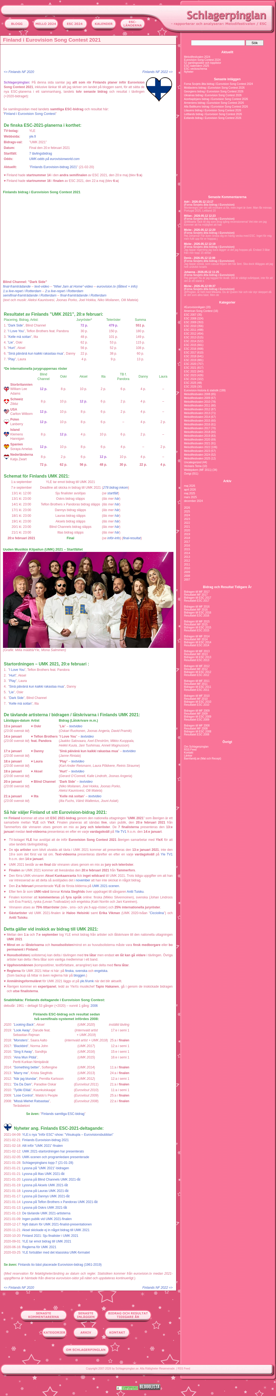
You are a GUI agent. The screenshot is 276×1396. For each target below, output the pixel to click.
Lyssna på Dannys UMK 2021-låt (46, 1196)
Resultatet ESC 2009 (196, 719)
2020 (187, 530)
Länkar (188, 755)
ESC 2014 (190, 341)
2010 (187, 568)
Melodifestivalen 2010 (197, 401)
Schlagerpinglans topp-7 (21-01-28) (47, 1163)
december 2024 (193, 500)
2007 (187, 579)
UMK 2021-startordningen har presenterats (53, 1151)
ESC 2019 (190, 360)
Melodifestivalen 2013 (197, 413)
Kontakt (188, 752)
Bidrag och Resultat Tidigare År (227, 587)
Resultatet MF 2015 (196, 624)
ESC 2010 (190, 326)
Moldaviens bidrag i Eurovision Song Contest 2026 (214, 87)
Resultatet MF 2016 (196, 609)
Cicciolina (157, 913)
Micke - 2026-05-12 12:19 (199, 243)
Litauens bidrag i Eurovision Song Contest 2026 (212, 110)
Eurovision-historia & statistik (201, 390)
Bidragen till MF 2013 (197, 651)
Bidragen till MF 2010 (197, 695)
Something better (26, 1067)
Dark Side (15, 325)
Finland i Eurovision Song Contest (29, 114)
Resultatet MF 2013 (196, 654)
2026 (187, 507)
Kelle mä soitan (19, 337)
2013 (187, 556)
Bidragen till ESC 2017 (197, 597)
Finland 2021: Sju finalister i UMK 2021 (50, 1236)
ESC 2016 (190, 348)
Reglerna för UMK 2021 (39, 1247)
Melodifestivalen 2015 (197, 420)
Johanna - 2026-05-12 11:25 (201, 272)
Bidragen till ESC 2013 (197, 657)
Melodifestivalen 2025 (197, 458)
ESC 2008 (190, 318)
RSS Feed (190, 749)
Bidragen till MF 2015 (197, 621)
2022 (187, 522)
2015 (187, 549)
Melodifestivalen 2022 (197, 447)
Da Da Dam (22, 1084)
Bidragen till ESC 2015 (197, 627)
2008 (187, 575)
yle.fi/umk (87, 981)
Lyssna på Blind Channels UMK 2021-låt (51, 1179)
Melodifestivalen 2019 (197, 435)
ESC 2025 (190, 382)
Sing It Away (23, 1052)
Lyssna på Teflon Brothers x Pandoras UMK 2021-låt (60, 1202)
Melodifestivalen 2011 (197, 405)
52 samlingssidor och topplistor (202, 62)
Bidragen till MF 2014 (197, 636)
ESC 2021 (190, 367)
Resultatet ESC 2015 (196, 630)
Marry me (21, 1073)
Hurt (11, 348)
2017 (187, 541)
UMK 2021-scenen (105, 886)
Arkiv (227, 481)
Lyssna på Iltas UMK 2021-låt (43, 1174)
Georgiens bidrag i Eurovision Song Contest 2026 (214, 91)
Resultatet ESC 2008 (196, 734)
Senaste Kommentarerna (227, 197)
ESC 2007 (190, 314)
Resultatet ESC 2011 (196, 689)
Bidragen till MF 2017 (197, 591)
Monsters (20, 1040)
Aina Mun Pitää (25, 1057)
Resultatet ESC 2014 (196, 645)
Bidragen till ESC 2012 (197, 672)
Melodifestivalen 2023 (197, 450)
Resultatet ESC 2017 (196, 600)
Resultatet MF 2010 (196, 698)
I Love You (16, 331)
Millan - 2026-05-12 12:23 (200, 215)
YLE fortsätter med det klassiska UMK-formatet (56, 1252)
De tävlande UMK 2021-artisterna (46, 1213)
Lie (10, 342)
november (83, 880)
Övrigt (187, 473)
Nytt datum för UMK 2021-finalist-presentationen (57, 1224)
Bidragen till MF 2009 (197, 710)
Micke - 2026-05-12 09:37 (199, 286)
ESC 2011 (190, 329)
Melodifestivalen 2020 (197, 439)
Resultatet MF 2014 (196, 639)
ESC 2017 (190, 352)
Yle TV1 (120, 832)
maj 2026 (189, 485)
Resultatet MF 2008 (196, 728)
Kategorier (227, 302)
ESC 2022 (190, 371)
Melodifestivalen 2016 (197, 424)
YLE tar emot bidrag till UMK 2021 (46, 1241)
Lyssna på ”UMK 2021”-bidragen (45, 1168)
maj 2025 (189, 493)
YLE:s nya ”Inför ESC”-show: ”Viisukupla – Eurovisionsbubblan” (67, 1135)
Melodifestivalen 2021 (197, 443)
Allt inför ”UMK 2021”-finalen (42, 1146)
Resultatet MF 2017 (196, 594)
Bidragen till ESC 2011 (197, 686)
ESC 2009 (190, 322)
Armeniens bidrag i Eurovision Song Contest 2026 (214, 102)
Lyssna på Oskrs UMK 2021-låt (44, 1208)
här (116, 499)
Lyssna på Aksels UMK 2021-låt (45, 1185)
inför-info (113, 538)
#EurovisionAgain (194, 307)
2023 (187, 519)
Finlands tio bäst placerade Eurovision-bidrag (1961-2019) (60, 1265)
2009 (187, 572)
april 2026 (190, 489)
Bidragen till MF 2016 (197, 606)
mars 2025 (190, 497)
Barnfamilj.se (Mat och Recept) (202, 758)
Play (11, 359)
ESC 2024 (190, 379)
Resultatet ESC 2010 (196, 704)
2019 (187, 534)
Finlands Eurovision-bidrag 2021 (53, 167)
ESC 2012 (190, 333)
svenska (81, 971)
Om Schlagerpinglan (196, 746)
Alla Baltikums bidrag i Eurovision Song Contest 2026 (216, 106)
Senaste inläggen (227, 79)
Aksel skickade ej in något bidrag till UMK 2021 (55, 1230)
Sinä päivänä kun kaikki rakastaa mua (35, 353)
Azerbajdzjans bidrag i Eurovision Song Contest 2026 (216, 99)
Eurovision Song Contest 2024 (202, 59)
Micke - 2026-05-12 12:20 (199, 229)
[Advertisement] (89, 58)
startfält (112, 493)
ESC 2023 (190, 375)
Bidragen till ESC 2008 (197, 731)
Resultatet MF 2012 (196, 669)
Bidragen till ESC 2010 (197, 701)
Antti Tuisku (135, 892)
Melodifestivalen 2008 (197, 394)
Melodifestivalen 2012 (197, 409)
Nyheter (188, 71)
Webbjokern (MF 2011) (198, 469)
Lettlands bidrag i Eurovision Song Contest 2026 (213, 114)
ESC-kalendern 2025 (196, 65)
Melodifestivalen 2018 (197, 432)
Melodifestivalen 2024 (197, 56)
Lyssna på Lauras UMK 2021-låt (45, 1191)
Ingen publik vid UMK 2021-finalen (47, 1219)
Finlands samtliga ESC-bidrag (62, 1114)
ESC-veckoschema (195, 68)
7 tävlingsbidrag (40, 153)
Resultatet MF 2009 (196, 713)
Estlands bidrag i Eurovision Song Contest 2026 (212, 117)
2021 (187, 526)
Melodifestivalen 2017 (197, 428)
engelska (100, 971)
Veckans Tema (193, 466)
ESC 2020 (190, 363)
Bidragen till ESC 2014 (197, 642)
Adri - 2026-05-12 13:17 (198, 201)
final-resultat (132, 538)
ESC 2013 (190, 337)
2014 (187, 553)
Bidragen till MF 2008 (197, 725)
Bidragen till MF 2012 (197, 666)
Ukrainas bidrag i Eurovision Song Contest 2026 (213, 95)
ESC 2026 (190, 386)
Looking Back (24, 1025)
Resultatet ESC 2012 (196, 675)
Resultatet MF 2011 (196, 683)
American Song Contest (198, 310)
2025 (187, 511)
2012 (187, 560)
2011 (187, 564)
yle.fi (32, 136)
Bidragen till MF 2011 (197, 680)
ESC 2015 (190, 345)
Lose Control (23, 1095)
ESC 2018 (190, 356)
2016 (187, 545)
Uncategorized (192, 462)
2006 (94, 1006)
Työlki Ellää (22, 1090)
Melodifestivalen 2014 (197, 416)
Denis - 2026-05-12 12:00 (199, 257)
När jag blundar (25, 1079)
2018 (187, 538)
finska (69, 971)
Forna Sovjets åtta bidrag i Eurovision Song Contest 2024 (218, 83)
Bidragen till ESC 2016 (197, 612)
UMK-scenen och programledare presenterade (55, 1157)
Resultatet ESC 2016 (196, 615)
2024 (187, 515)
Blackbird (20, 1046)
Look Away (22, 1030)
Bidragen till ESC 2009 (197, 716)
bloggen (79, 975)
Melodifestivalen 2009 (197, 398)
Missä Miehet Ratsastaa (31, 1101)
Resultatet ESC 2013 (196, 660)
